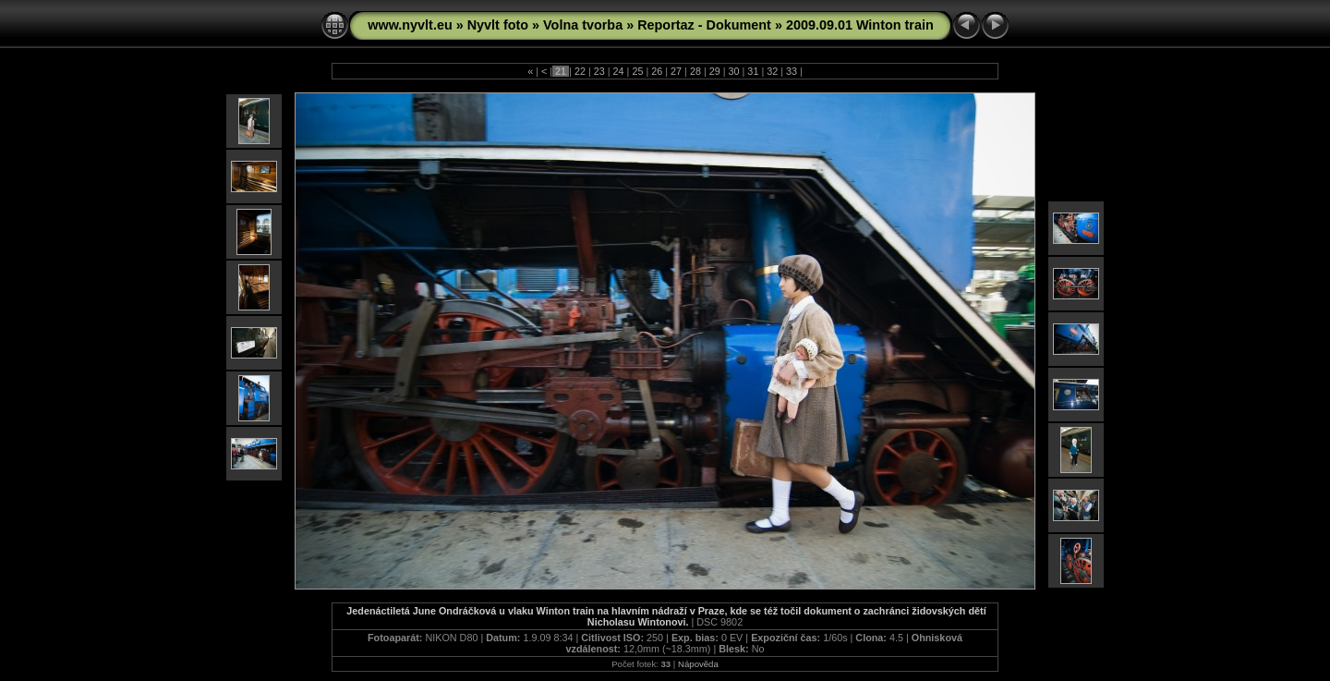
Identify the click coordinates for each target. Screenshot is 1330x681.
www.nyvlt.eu (410, 25)
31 (752, 71)
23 (599, 71)
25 (637, 71)
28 (695, 71)
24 (619, 71)
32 (772, 71)
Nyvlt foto (497, 25)
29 (715, 71)
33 (791, 71)
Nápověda (698, 664)
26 (656, 71)
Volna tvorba (583, 25)
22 (580, 71)
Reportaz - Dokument (704, 25)
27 (676, 71)
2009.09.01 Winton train (860, 25)
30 (734, 71)
